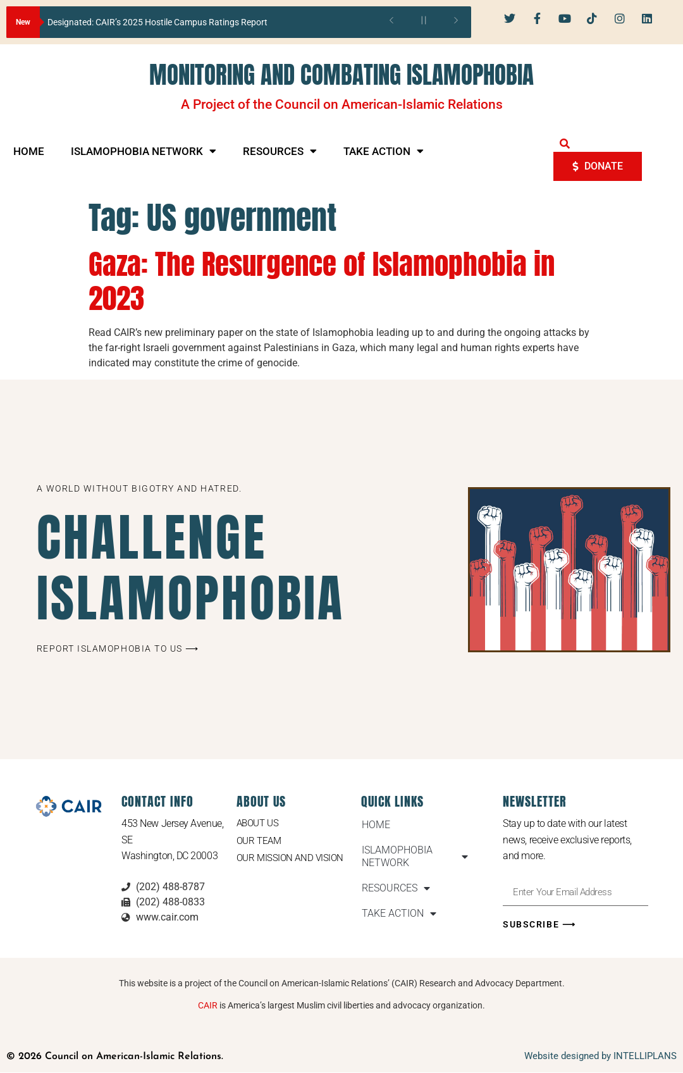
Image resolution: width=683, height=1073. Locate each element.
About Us (259, 823)
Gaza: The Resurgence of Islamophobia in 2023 (322, 280)
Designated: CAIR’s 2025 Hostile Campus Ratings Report (157, 22)
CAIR (208, 1007)
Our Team (260, 842)
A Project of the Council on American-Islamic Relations (342, 104)
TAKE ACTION (383, 151)
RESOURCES (280, 151)
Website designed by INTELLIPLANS (600, 1057)
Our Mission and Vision (292, 859)
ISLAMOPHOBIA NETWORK (143, 151)
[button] (565, 144)
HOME (28, 151)
